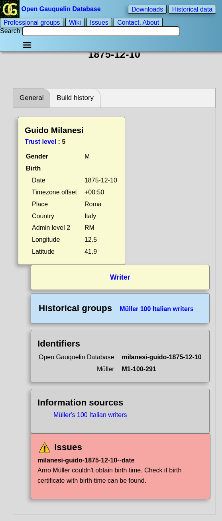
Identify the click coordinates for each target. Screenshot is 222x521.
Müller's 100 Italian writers (90, 414)
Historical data (192, 9)
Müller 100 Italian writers (157, 309)
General (31, 98)
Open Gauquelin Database (51, 9)
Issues (99, 22)
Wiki (75, 22)
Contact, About (138, 22)
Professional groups (32, 22)
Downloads (147, 9)
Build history (75, 98)
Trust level (40, 141)
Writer (120, 277)
